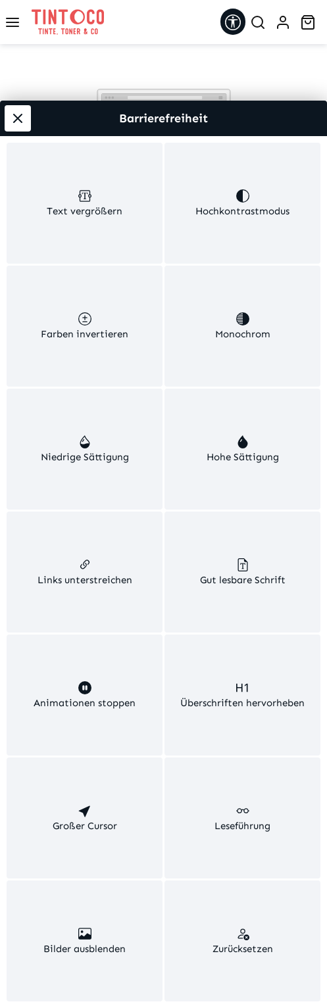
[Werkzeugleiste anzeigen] (232, 22)
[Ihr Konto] (282, 22)
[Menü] (12, 22)
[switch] (85, 203)
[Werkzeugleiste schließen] (18, 118)
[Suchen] (257, 22)
